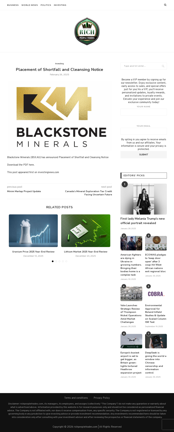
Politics (46, 5)
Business (13, 5)
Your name (143, 110)
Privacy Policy (102, 398)
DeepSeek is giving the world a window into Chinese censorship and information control (155, 362)
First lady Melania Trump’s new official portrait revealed (142, 221)
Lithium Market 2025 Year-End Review (85, 251)
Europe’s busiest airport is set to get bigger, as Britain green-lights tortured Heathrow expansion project (130, 362)
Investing (60, 5)
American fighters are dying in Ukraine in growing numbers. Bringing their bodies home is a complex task (131, 264)
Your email (143, 130)
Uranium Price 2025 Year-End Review (33, 251)
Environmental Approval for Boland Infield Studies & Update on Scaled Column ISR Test (155, 314)
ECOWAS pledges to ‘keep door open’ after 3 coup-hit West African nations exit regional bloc (155, 263)
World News (29, 5)
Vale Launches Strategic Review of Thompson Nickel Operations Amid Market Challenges (130, 314)
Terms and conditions (76, 398)
